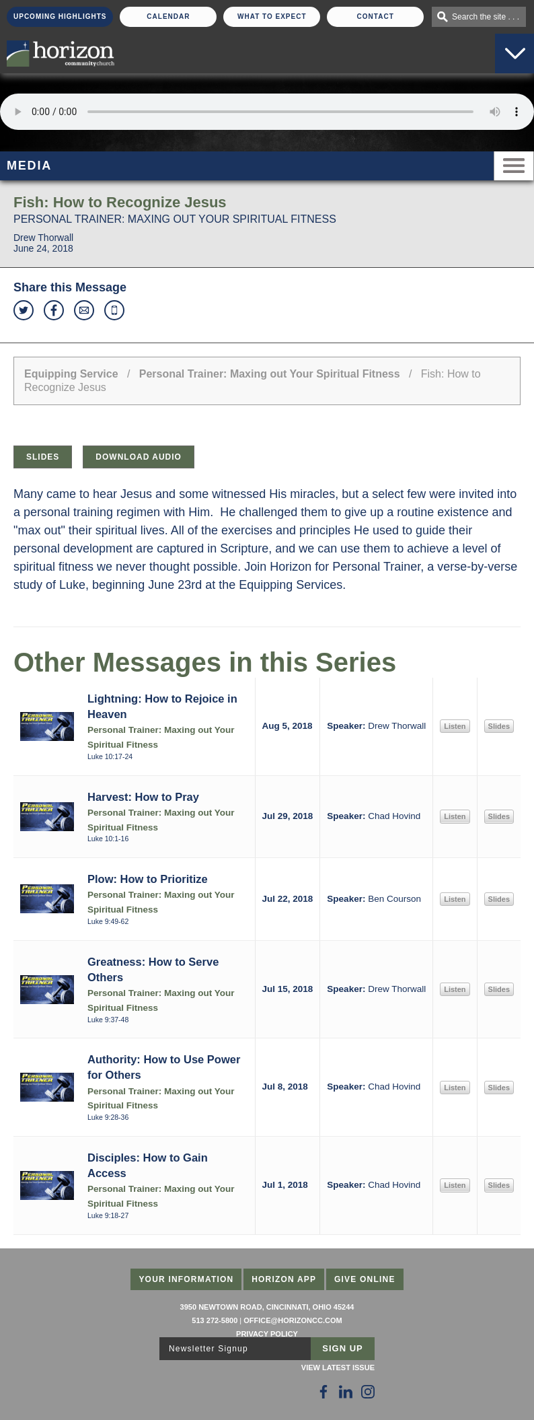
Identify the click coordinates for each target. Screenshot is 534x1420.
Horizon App (284, 1279)
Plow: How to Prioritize (147, 879)
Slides (42, 457)
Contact (375, 16)
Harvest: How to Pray (143, 797)
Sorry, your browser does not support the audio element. (267, 112)
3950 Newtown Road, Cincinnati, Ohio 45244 (267, 1307)
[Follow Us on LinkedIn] (345, 1391)
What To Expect (272, 16)
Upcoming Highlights (59, 16)
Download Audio (139, 457)
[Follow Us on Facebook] (323, 1391)
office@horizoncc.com (292, 1320)
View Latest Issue (338, 1367)
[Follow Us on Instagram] (368, 1391)
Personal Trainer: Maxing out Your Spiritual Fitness (269, 374)
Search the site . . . (485, 17)
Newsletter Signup (208, 1348)
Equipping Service (71, 374)
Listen (454, 726)
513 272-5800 (214, 1320)
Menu (514, 165)
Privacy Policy (267, 1334)
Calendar (168, 16)
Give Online (364, 1279)
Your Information (186, 1279)
